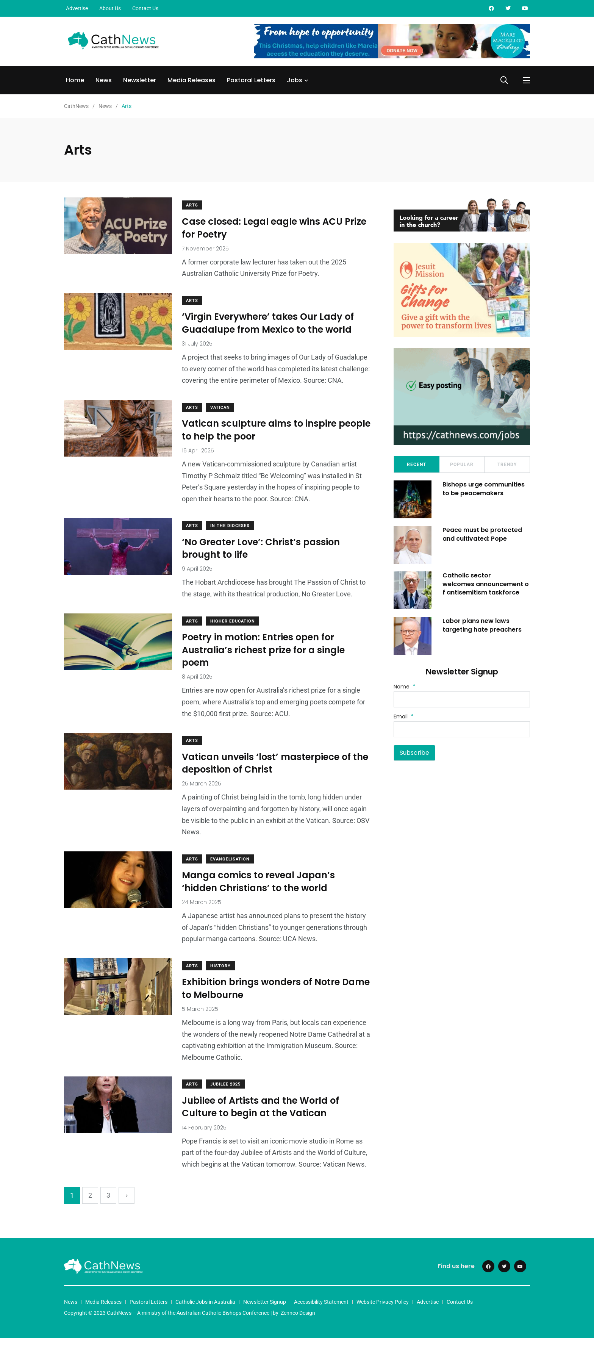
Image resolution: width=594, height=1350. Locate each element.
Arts (194, 205)
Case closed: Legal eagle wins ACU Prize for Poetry (275, 228)
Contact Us (145, 8)
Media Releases (191, 80)
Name (405, 686)
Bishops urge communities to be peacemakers (484, 488)
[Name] (462, 699)
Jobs (294, 80)
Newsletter (139, 80)
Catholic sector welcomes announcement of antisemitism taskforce (486, 584)
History (222, 977)
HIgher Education (234, 632)
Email (404, 716)
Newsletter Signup (264, 1314)
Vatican (221, 418)
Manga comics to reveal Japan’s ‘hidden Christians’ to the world (259, 893)
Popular (462, 464)
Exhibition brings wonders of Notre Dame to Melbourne (262, 1000)
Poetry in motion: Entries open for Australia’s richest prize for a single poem (264, 661)
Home (75, 80)
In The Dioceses (231, 537)
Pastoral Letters (251, 80)
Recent (416, 464)
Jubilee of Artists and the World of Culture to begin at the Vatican (262, 1118)
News (103, 80)
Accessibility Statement (321, 1314)
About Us (110, 8)
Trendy (507, 464)
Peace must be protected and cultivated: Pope (482, 534)
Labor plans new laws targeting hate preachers (482, 625)
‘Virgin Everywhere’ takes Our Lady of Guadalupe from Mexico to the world (269, 323)
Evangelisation (231, 870)
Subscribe (414, 752)
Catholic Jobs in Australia (205, 1314)
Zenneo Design (298, 1325)
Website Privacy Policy (382, 1314)
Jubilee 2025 (227, 1095)
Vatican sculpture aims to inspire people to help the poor (260, 441)
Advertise (77, 8)
